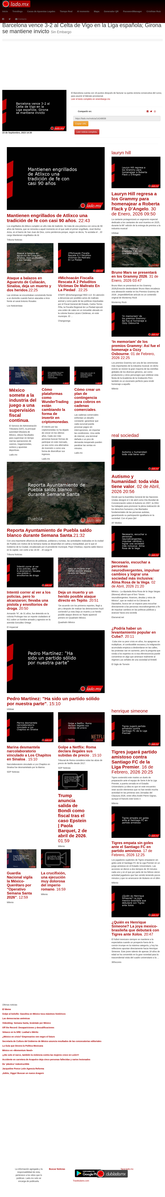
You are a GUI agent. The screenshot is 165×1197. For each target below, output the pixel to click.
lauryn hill (121, 152)
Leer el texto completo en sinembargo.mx (90, 99)
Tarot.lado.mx (127, 1169)
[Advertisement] (83, 67)
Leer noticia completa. (86, 132)
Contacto (21, 19)
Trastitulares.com (81, 1181)
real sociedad (125, 435)
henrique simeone (130, 710)
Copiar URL (80, 123)
